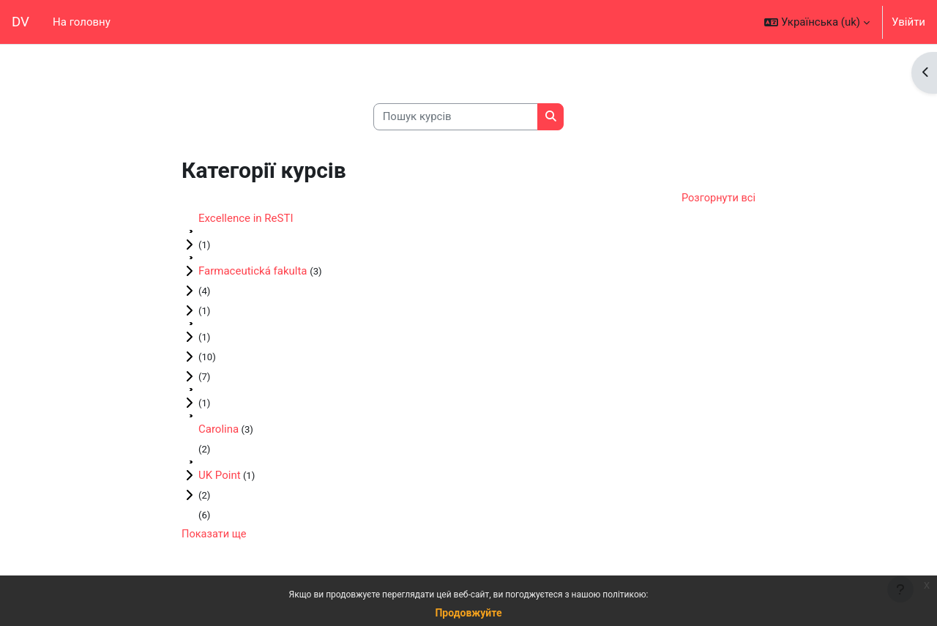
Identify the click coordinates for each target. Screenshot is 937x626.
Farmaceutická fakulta (254, 272)
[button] (817, 22)
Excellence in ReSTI (245, 219)
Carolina (218, 430)
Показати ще (215, 536)
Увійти (908, 22)
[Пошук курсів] (455, 116)
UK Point (219, 476)
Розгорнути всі (717, 199)
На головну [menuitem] (82, 22)
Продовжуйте (468, 613)
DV (20, 22)
